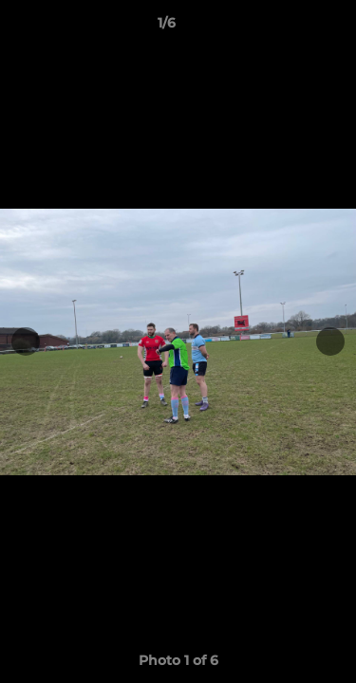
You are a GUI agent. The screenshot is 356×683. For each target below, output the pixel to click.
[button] (287, 27)
